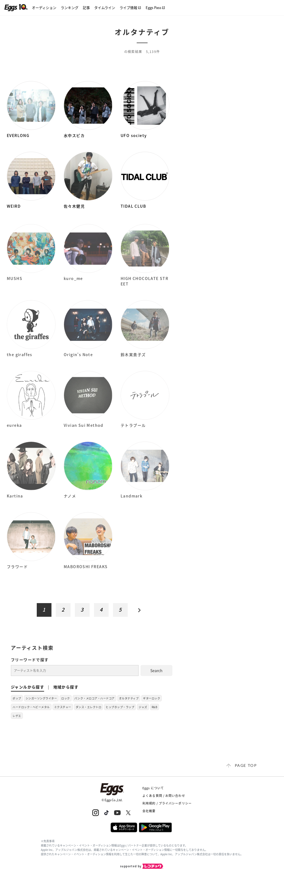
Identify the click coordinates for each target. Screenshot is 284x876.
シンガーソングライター (41, 698)
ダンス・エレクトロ (89, 707)
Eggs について (153, 788)
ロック (65, 698)
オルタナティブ (129, 698)
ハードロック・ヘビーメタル (31, 707)
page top (246, 765)
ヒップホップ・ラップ (120, 707)
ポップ (17, 698)
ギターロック (151, 698)
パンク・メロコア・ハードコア (94, 698)
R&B (155, 707)
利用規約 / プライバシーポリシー (167, 803)
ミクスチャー (62, 707)
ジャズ (143, 707)
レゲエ (17, 716)
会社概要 (148, 811)
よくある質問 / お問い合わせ (163, 795)
